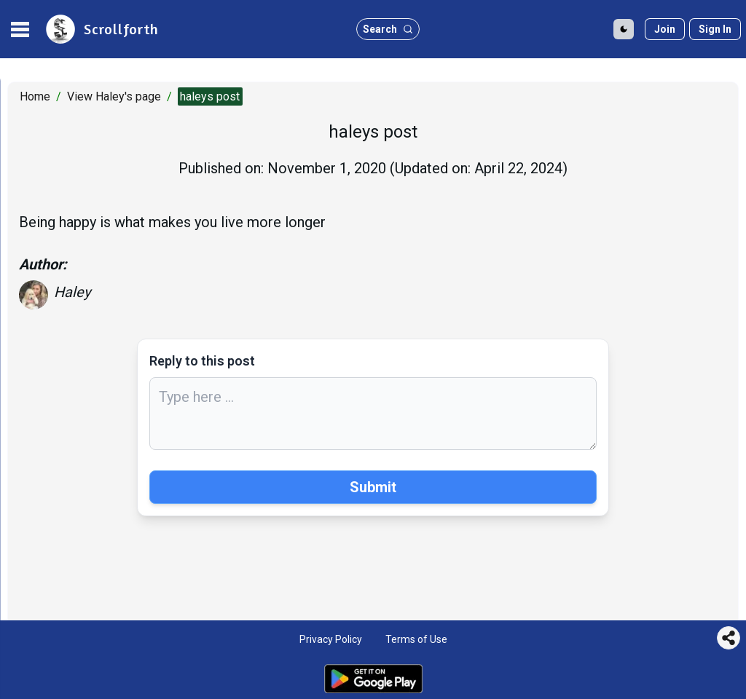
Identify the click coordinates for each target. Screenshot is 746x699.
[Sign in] (715, 29)
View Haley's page (114, 96)
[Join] (664, 29)
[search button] (388, 29)
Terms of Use (416, 639)
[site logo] (101, 29)
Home (35, 96)
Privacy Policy (330, 639)
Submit (373, 487)
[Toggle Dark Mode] (623, 29)
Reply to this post (202, 360)
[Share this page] (728, 637)
